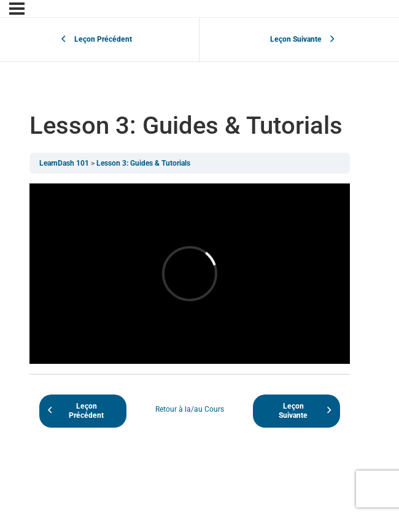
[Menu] (17, 8)
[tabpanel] (189, 273)
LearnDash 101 (64, 163)
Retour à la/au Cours (189, 409)
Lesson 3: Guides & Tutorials (143, 163)
